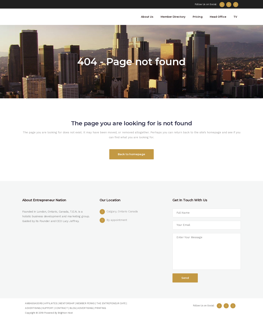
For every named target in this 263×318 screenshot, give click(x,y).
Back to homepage (131, 154)
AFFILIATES (50, 303)
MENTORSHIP (66, 303)
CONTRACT (61, 308)
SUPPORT (47, 308)
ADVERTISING (33, 308)
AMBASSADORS (34, 303)
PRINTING (100, 308)
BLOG (73, 308)
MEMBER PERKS (85, 303)
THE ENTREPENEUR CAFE (111, 303)
